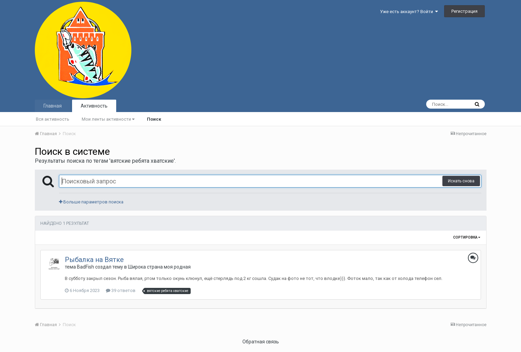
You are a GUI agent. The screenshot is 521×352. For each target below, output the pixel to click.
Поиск (154, 119)
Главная (52, 106)
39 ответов (121, 290)
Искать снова (461, 181)
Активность (94, 106)
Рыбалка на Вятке (94, 259)
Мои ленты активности (108, 119)
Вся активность (52, 119)
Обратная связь (260, 341)
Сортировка (466, 237)
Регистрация (464, 11)
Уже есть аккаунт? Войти (409, 11)
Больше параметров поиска (91, 201)
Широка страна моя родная (159, 267)
